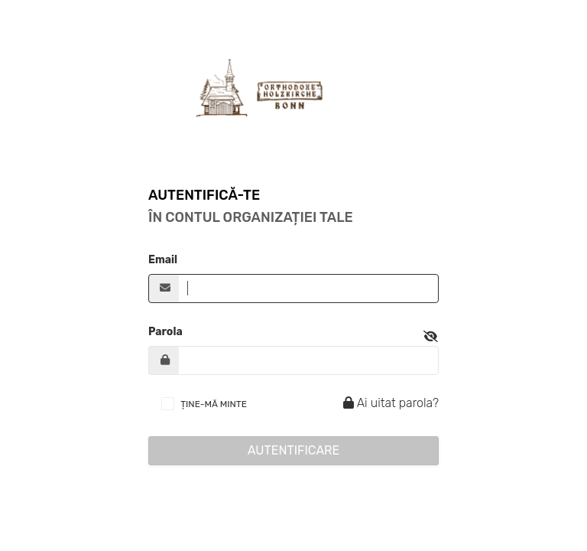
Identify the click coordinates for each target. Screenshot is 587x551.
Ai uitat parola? (389, 403)
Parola (165, 331)
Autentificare (294, 450)
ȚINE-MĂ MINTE (213, 404)
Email (162, 259)
